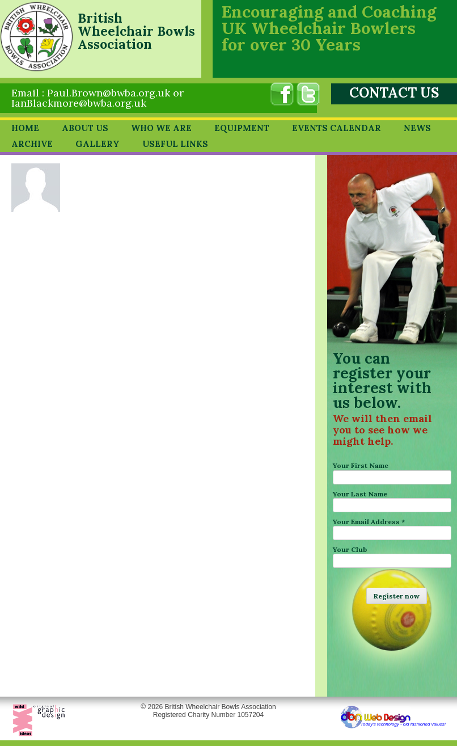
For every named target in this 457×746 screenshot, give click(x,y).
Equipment (241, 128)
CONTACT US (394, 93)
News (417, 128)
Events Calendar (336, 128)
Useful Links (175, 143)
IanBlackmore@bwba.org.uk (78, 102)
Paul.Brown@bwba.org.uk (108, 92)
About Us (85, 128)
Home (25, 128)
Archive (32, 143)
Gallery (97, 143)
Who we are (161, 128)
